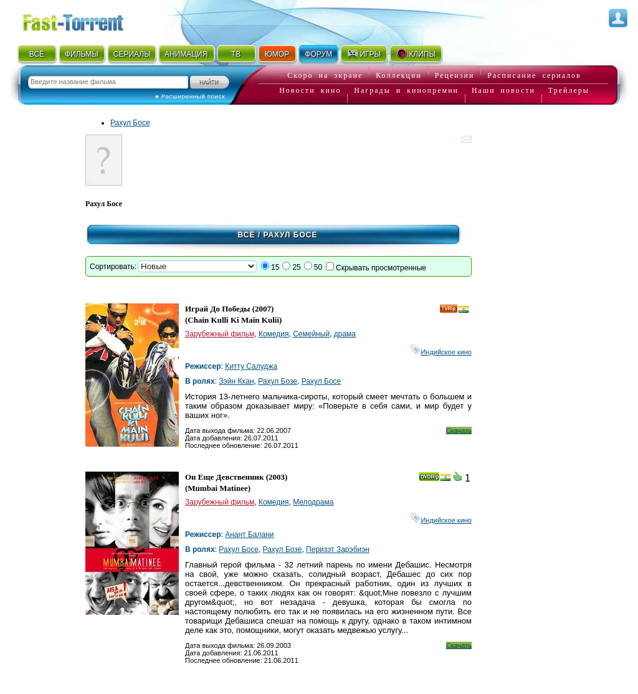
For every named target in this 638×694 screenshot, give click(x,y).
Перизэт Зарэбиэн (337, 549)
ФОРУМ (318, 54)
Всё (246, 235)
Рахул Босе (130, 122)
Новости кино (310, 90)
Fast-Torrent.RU (85, 20)
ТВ (235, 54)
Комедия (274, 334)
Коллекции (399, 75)
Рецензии (455, 75)
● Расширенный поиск (190, 96)
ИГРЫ (363, 53)
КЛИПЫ (416, 53)
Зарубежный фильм (219, 334)
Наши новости (503, 90)
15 (275, 267)
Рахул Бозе (277, 381)
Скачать (459, 430)
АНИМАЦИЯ (185, 54)
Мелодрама (313, 502)
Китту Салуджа (251, 366)
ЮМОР (277, 54)
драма (345, 334)
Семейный (311, 334)
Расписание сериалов (534, 75)
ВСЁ (36, 54)
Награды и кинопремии (406, 90)
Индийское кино (441, 352)
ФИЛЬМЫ (81, 54)
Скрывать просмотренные (381, 268)
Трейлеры (568, 90)
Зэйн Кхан (236, 381)
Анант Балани (249, 534)
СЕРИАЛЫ (132, 54)
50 (318, 267)
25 (296, 267)
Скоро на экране (325, 75)
